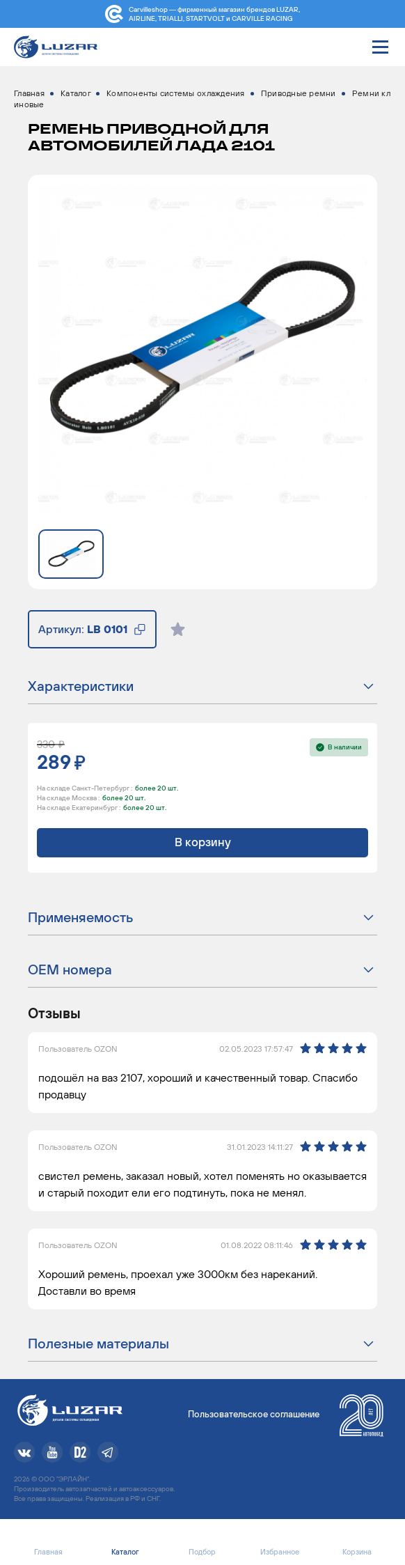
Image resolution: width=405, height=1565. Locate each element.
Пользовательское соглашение (253, 1414)
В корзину (203, 842)
